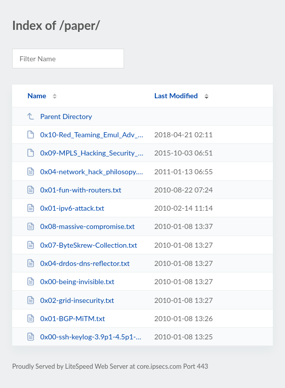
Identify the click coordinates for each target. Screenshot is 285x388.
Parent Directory (59, 116)
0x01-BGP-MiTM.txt (65, 318)
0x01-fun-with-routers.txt (73, 189)
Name (36, 95)
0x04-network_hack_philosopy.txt (85, 171)
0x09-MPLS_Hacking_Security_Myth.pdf (85, 152)
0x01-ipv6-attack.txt (65, 208)
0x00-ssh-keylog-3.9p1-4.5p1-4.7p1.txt (85, 336)
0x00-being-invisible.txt (70, 281)
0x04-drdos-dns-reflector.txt (78, 263)
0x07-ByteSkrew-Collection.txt (81, 245)
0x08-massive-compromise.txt (80, 226)
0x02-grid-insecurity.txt (70, 300)
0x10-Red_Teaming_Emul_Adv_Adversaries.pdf (85, 134)
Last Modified (176, 95)
